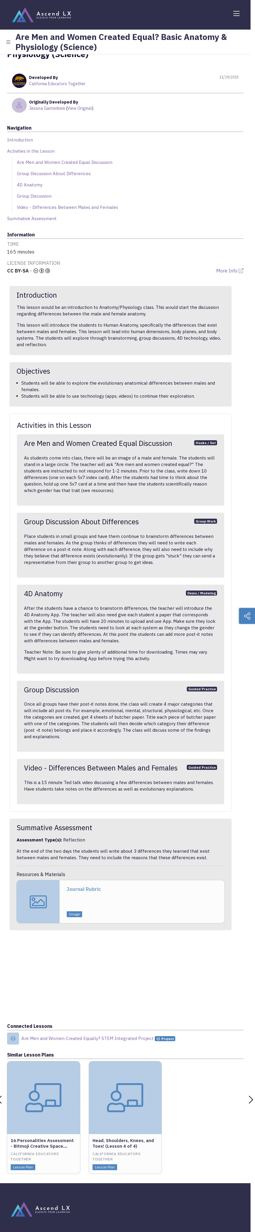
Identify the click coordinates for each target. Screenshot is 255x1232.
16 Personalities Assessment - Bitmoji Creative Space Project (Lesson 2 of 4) (42, 1146)
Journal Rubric (84, 889)
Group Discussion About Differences (54, 173)
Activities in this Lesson (31, 151)
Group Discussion (34, 196)
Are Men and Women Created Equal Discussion (64, 162)
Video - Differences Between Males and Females (67, 207)
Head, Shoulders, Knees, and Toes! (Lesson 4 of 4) (123, 1143)
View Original (79, 108)
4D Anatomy (29, 185)
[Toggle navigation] (236, 13)
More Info (229, 271)
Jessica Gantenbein (47, 108)
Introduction (20, 140)
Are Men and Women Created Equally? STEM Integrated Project (88, 1038)
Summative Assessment (32, 218)
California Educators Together (57, 83)
